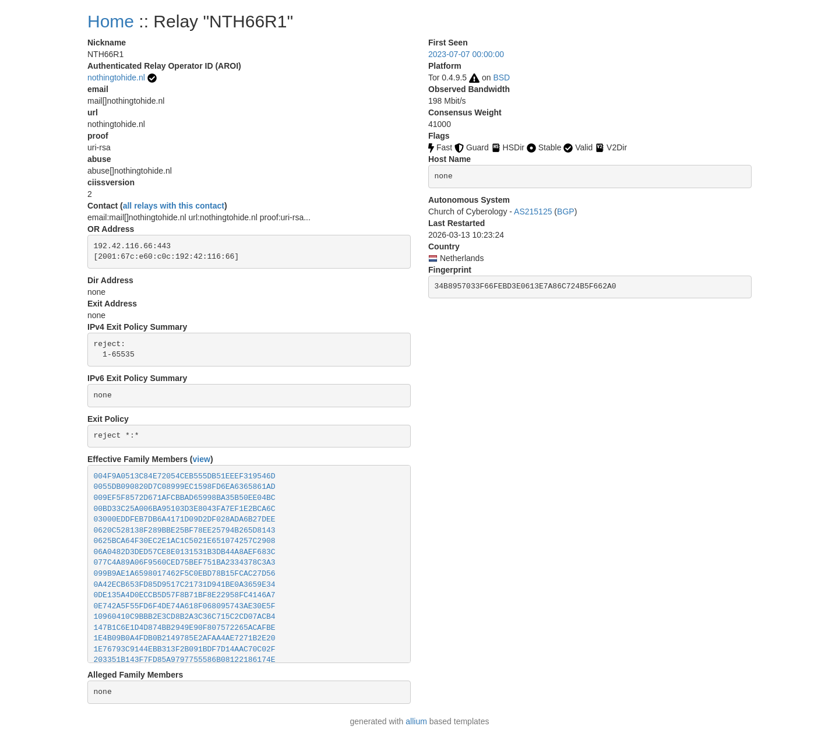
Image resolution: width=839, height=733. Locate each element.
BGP (565, 211)
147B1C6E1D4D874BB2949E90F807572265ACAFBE (185, 627)
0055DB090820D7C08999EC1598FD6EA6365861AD (185, 486)
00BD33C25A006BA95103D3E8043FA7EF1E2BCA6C (185, 509)
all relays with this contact (173, 205)
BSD (501, 77)
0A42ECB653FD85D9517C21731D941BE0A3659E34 (185, 584)
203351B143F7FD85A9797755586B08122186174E (185, 660)
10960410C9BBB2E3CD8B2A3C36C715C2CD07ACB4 (185, 616)
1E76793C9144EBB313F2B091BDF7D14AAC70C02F (185, 649)
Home (110, 21)
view (201, 459)
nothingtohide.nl (116, 77)
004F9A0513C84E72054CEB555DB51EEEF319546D (185, 476)
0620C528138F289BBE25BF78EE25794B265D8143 (185, 530)
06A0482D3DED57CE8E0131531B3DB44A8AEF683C (185, 552)
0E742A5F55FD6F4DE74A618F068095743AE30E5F (185, 606)
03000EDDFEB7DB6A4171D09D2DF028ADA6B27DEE (185, 519)
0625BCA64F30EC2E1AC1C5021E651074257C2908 (185, 541)
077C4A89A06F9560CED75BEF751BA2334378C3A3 (185, 562)
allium (416, 721)
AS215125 (533, 211)
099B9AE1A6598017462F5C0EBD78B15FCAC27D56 (185, 573)
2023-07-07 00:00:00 (466, 54)
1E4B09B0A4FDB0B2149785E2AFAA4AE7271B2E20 (185, 638)
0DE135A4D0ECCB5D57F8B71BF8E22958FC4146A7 (185, 595)
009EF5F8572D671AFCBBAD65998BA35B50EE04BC (185, 498)
